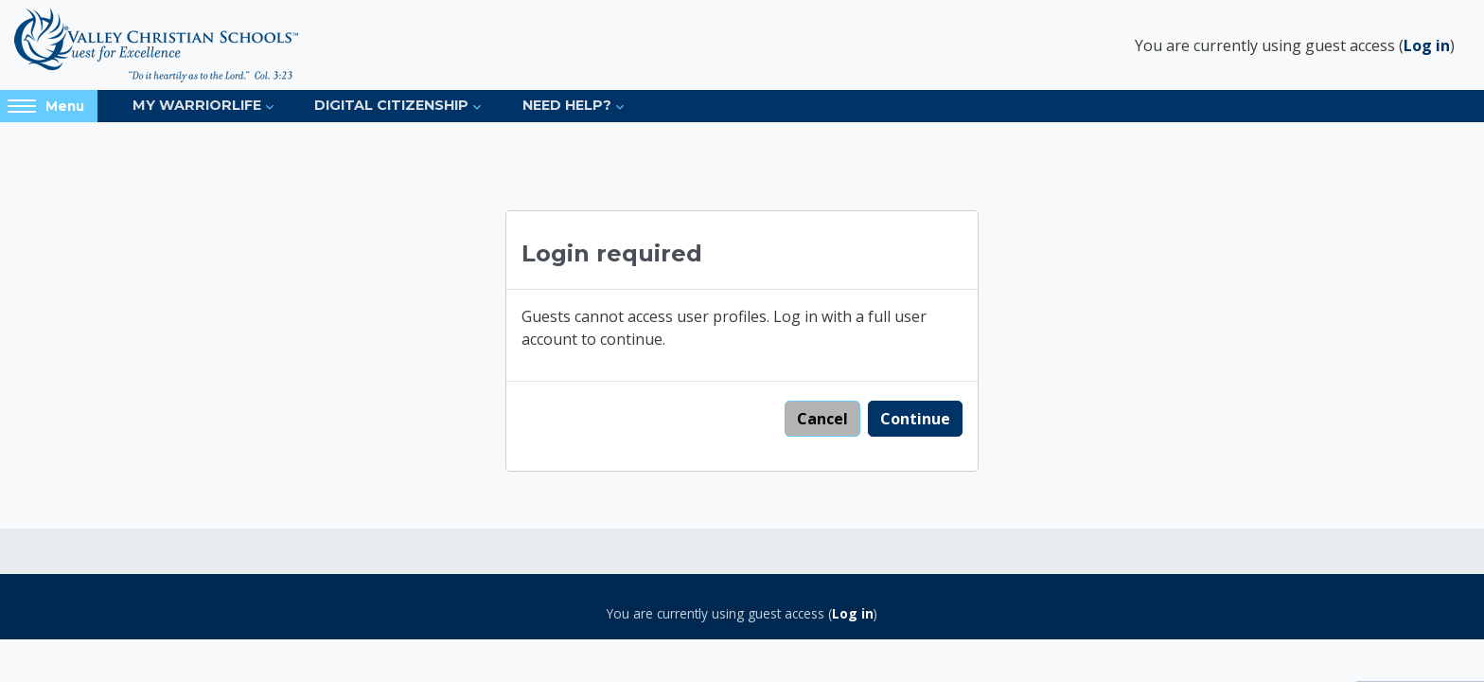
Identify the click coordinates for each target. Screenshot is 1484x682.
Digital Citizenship (391, 105)
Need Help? (566, 105)
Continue (915, 418)
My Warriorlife (196, 105)
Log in (1427, 45)
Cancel (822, 418)
